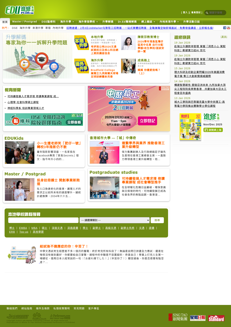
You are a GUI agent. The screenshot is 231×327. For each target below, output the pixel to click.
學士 (85, 227)
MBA (34, 227)
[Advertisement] (195, 202)
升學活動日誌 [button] (191, 21)
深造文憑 (57, 227)
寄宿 (48, 27)
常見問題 (79, 308)
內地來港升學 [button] (169, 21)
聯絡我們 (12, 308)
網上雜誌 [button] (148, 21)
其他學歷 (38, 231)
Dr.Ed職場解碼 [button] (127, 21)
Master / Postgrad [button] (24, 21)
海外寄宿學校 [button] (88, 21)
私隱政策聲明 (61, 308)
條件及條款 (43, 308)
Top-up (23, 231)
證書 (151, 227)
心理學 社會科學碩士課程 (23, 102)
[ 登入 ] (185, 12)
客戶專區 (93, 308)
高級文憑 (110, 227)
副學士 (97, 227)
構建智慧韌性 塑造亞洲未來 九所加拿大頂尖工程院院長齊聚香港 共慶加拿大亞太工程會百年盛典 (200, 88)
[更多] (224, 36)
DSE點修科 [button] (48, 21)
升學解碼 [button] (107, 21)
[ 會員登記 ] (195, 12)
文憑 (142, 227)
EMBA (23, 227)
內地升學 (58, 27)
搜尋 (157, 220)
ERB (12, 231)
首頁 (5, 22)
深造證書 (72, 227)
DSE (15, 27)
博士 (12, 227)
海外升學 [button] (67, 21)
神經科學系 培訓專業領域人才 (26, 108)
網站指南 (26, 308)
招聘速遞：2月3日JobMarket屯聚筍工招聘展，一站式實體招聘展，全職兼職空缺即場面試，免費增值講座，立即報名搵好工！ (143, 27)
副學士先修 (127, 227)
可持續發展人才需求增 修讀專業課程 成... (33, 96)
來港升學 (37, 27)
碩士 (44, 227)
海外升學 (25, 27)
